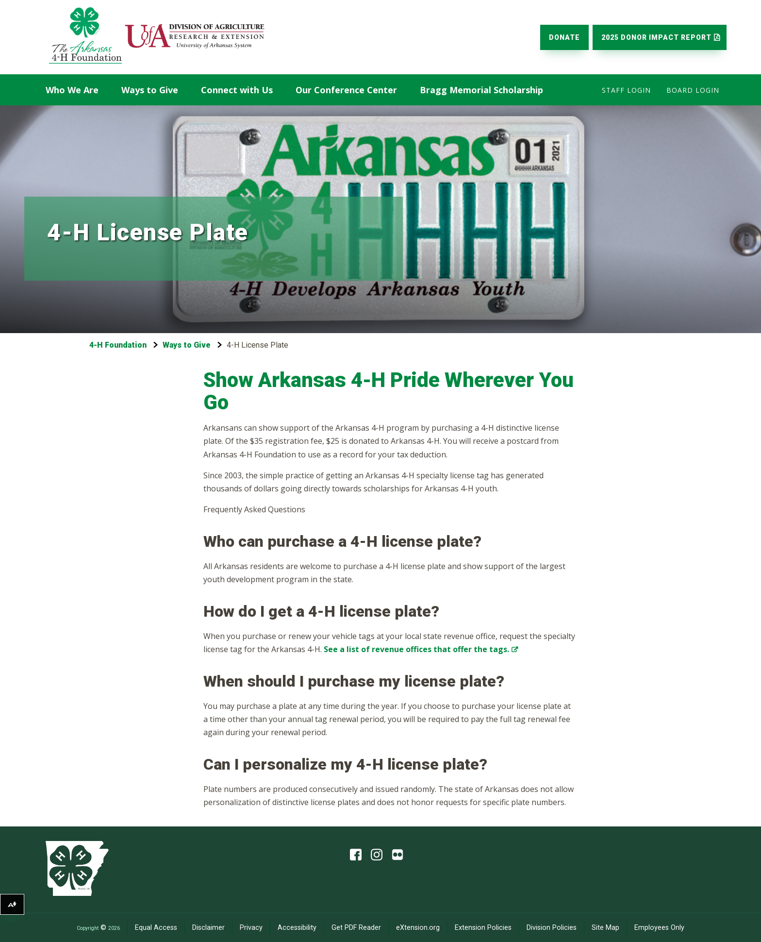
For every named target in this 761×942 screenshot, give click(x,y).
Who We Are (72, 90)
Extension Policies (483, 928)
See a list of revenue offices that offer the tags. (416, 649)
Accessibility (297, 928)
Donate (564, 37)
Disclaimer (208, 928)
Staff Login (626, 90)
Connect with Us (237, 90)
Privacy (251, 928)
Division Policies (552, 928)
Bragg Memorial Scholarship (481, 90)
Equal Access (156, 928)
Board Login (692, 90)
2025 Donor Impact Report (656, 37)
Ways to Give (149, 90)
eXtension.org (418, 928)
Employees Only (659, 928)
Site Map (605, 928)
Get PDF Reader (356, 928)
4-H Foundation (118, 345)
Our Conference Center (346, 90)
